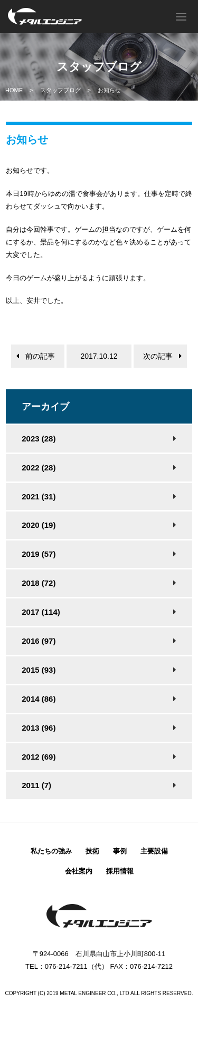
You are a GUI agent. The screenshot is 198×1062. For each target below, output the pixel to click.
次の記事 (158, 356)
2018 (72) (38, 582)
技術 (92, 851)
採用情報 (120, 871)
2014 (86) (38, 698)
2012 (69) (38, 756)
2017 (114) (41, 611)
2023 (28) (38, 438)
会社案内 (78, 871)
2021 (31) (38, 496)
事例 (120, 851)
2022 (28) (38, 467)
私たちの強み (51, 851)
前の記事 (40, 356)
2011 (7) (36, 785)
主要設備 (154, 851)
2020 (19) (38, 524)
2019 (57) (38, 553)
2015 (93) (38, 669)
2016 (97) (38, 640)
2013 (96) (38, 727)
